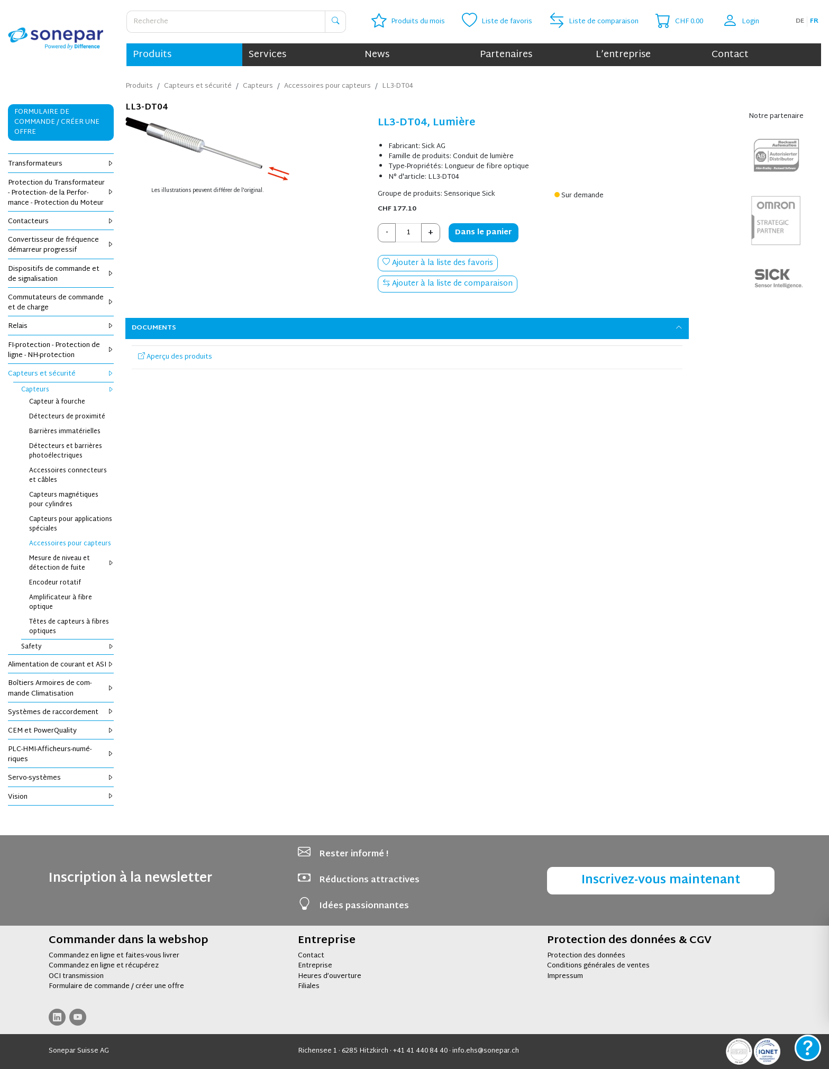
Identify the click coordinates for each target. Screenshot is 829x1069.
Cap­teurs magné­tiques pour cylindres (63, 499)
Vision (61, 797)
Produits (152, 54)
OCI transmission (76, 976)
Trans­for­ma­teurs (61, 164)
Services (267, 54)
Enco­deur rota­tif (55, 583)
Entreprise (315, 966)
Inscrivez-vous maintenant (660, 880)
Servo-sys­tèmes (61, 778)
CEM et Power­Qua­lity (61, 731)
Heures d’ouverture (329, 976)
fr (814, 21)
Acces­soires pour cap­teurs (70, 544)
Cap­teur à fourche (57, 402)
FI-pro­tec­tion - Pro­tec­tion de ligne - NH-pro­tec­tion (61, 350)
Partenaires (506, 54)
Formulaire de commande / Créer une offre (56, 122)
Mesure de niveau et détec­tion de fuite (71, 563)
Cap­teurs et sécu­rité (61, 374)
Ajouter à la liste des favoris (437, 263)
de (800, 21)
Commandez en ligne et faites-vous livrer (114, 955)
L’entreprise (623, 54)
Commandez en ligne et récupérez (104, 966)
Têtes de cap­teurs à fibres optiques (69, 626)
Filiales (309, 986)
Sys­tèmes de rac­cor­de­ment (61, 712)
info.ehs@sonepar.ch (485, 1051)
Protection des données (586, 955)
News (377, 54)
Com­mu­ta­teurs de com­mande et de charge (61, 302)
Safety (67, 647)
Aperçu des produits (175, 357)
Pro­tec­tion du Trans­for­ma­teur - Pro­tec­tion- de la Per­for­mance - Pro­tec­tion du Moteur (61, 193)
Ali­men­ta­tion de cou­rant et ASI (61, 665)
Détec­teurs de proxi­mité (67, 417)
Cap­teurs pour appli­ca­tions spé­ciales (70, 524)
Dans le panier (483, 232)
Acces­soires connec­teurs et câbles (68, 475)
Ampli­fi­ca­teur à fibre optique (60, 602)
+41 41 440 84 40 (420, 1051)
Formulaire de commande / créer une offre (116, 986)
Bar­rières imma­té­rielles (65, 431)
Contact (730, 54)
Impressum (565, 976)
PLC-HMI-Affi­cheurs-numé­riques (61, 754)
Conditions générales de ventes (598, 966)
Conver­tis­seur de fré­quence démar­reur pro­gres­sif (61, 245)
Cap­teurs (67, 390)
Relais (61, 326)
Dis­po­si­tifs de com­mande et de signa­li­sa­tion (61, 274)
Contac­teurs (61, 221)
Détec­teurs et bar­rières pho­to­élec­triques (65, 451)
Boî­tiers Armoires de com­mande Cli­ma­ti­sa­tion (61, 688)
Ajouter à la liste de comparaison (447, 284)
